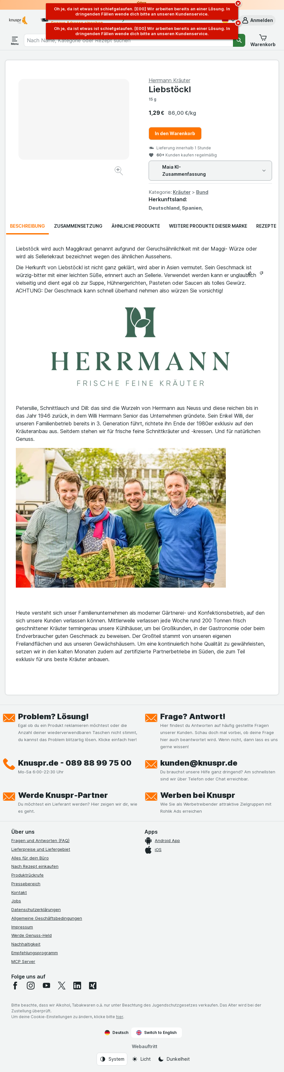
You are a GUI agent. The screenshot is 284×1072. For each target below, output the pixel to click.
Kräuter (182, 192)
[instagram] (31, 985)
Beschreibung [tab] (27, 226)
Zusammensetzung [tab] (78, 226)
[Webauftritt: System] (112, 1059)
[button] (257, 20)
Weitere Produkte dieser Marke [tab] (208, 226)
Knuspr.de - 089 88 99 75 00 (74, 763)
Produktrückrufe (27, 875)
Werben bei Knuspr (197, 795)
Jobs (16, 900)
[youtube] (46, 985)
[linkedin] (77, 985)
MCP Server (23, 961)
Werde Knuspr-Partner (63, 795)
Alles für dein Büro (30, 857)
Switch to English (156, 1032)
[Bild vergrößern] (119, 171)
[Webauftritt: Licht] (141, 1059)
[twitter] (62, 985)
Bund (202, 192)
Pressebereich (25, 883)
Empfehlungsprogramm (34, 952)
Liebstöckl (170, 89)
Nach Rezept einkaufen (34, 866)
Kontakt (19, 892)
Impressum (22, 926)
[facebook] (15, 985)
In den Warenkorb (175, 133)
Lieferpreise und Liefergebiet (40, 849)
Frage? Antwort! (193, 716)
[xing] (93, 985)
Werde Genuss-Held (31, 935)
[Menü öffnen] (14, 40)
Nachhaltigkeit (25, 944)
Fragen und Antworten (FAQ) (40, 840)
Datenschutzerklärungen (36, 909)
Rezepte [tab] (266, 226)
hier (119, 1016)
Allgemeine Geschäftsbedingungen (46, 918)
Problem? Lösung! (53, 716)
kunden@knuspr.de (198, 763)
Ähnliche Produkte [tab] (135, 226)
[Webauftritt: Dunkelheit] (174, 1059)
